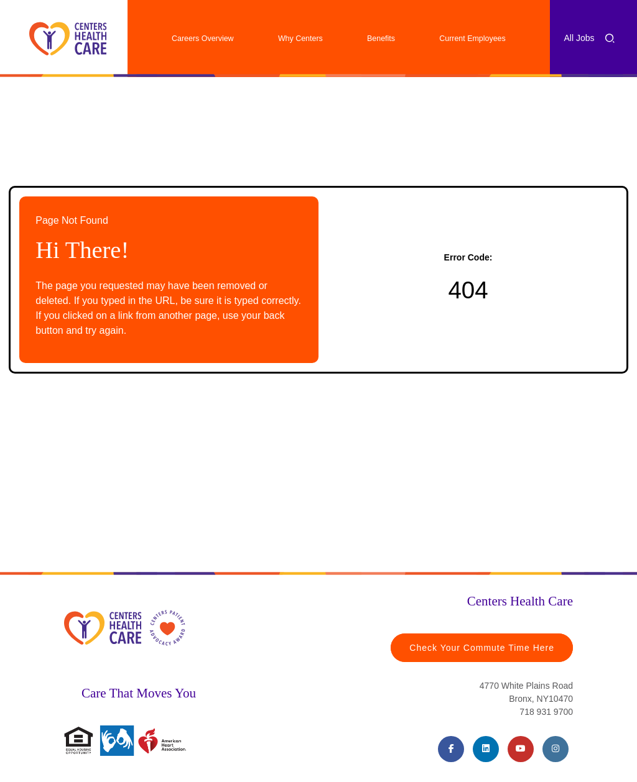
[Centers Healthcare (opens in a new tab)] (67, 38)
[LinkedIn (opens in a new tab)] (486, 749)
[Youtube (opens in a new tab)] (521, 749)
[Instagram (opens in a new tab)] (555, 749)
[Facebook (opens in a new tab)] (451, 749)
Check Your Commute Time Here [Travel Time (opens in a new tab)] (481, 648)
